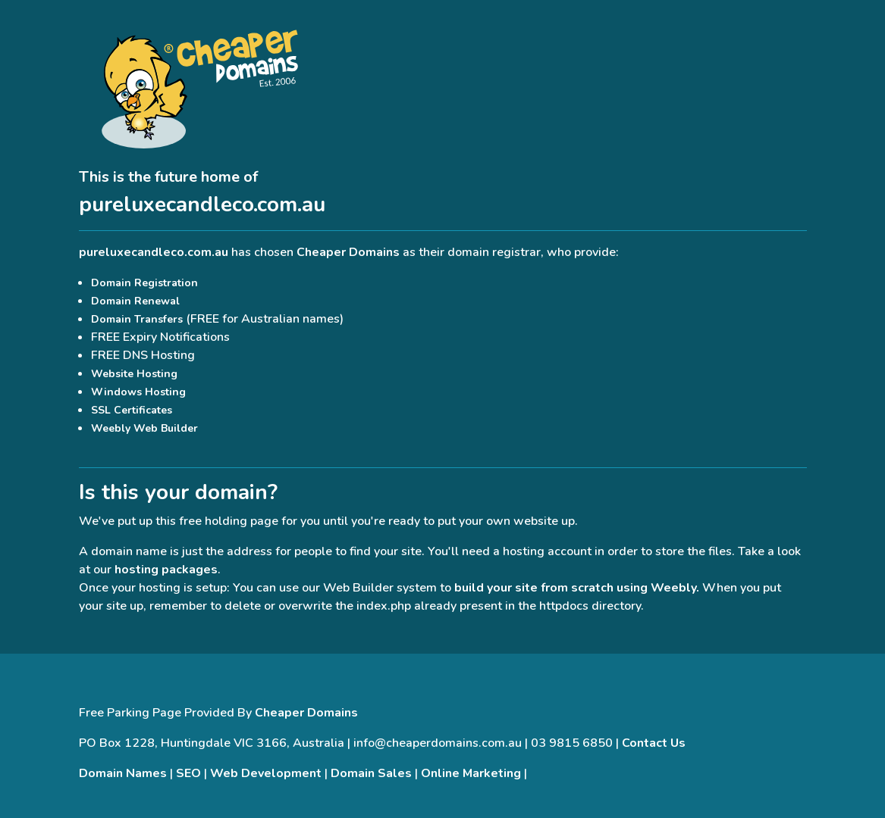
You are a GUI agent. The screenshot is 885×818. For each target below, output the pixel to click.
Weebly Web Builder (144, 428)
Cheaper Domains (348, 252)
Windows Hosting (138, 392)
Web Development (266, 773)
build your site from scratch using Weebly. (576, 587)
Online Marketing (471, 773)
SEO (188, 773)
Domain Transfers (137, 319)
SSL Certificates (131, 410)
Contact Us (654, 743)
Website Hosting (134, 374)
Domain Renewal (135, 301)
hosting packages (166, 569)
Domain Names (123, 773)
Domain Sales (371, 773)
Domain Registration (144, 283)
